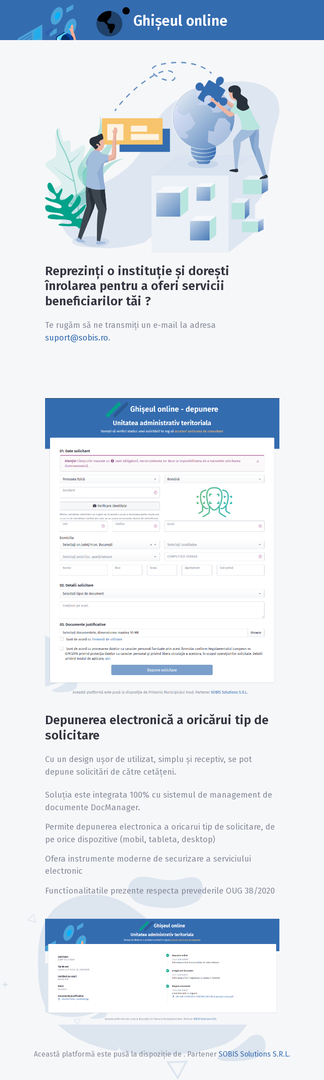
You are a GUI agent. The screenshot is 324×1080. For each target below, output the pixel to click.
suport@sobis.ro (76, 338)
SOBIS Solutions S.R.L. (254, 1054)
